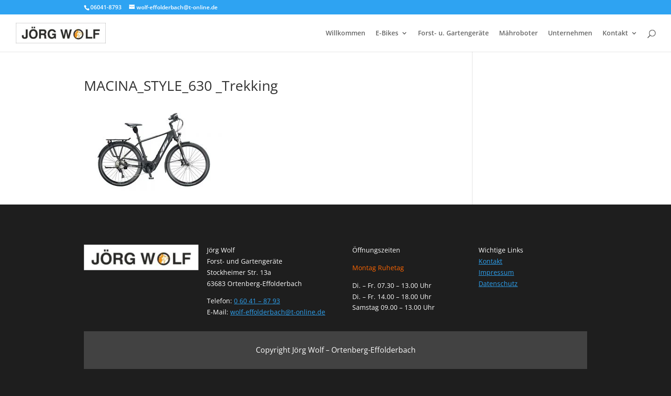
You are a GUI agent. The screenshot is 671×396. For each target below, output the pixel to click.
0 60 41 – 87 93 (257, 300)
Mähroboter (518, 33)
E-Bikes (387, 33)
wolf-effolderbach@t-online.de (277, 311)
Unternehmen (570, 33)
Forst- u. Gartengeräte (453, 33)
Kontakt (615, 33)
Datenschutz (498, 283)
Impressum (496, 272)
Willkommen (345, 33)
